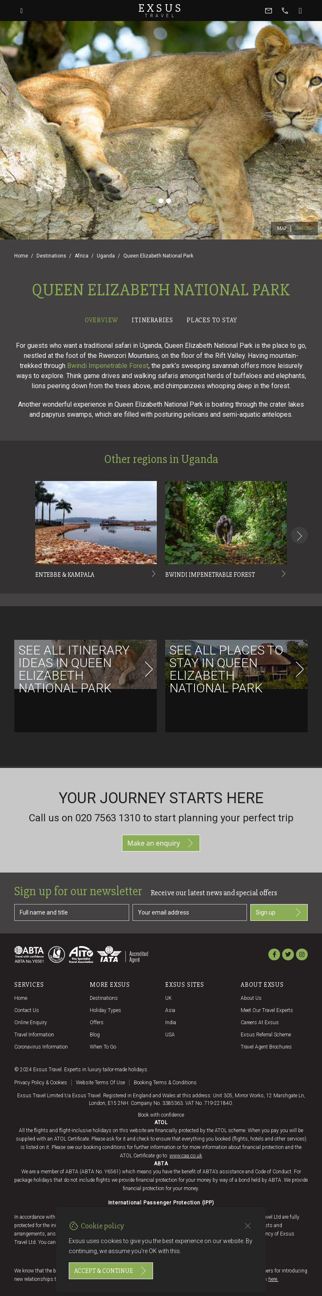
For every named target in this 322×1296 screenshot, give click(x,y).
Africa (81, 256)
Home (21, 256)
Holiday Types (105, 1010)
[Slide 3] (168, 200)
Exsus (161, 10)
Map (282, 228)
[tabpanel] (161, 547)
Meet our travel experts (267, 1010)
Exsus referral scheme (266, 1035)
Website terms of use (100, 1083)
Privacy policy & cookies (40, 1083)
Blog (95, 1035)
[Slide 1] (153, 200)
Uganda (106, 256)
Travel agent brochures (266, 1047)
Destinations (51, 256)
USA (170, 1035)
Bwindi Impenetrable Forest (107, 366)
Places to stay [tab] (212, 320)
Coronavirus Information (41, 1047)
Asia (170, 1010)
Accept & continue (111, 1271)
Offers (97, 1022)
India (170, 1022)
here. (273, 1279)
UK (168, 998)
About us (251, 998)
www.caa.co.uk (185, 1156)
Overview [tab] (101, 320)
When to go (103, 1047)
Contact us (26, 1010)
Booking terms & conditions (165, 1083)
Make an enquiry (161, 843)
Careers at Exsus (260, 1022)
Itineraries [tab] (152, 320)
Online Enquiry (30, 1022)
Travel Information (34, 1035)
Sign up (279, 912)
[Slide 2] (161, 200)
